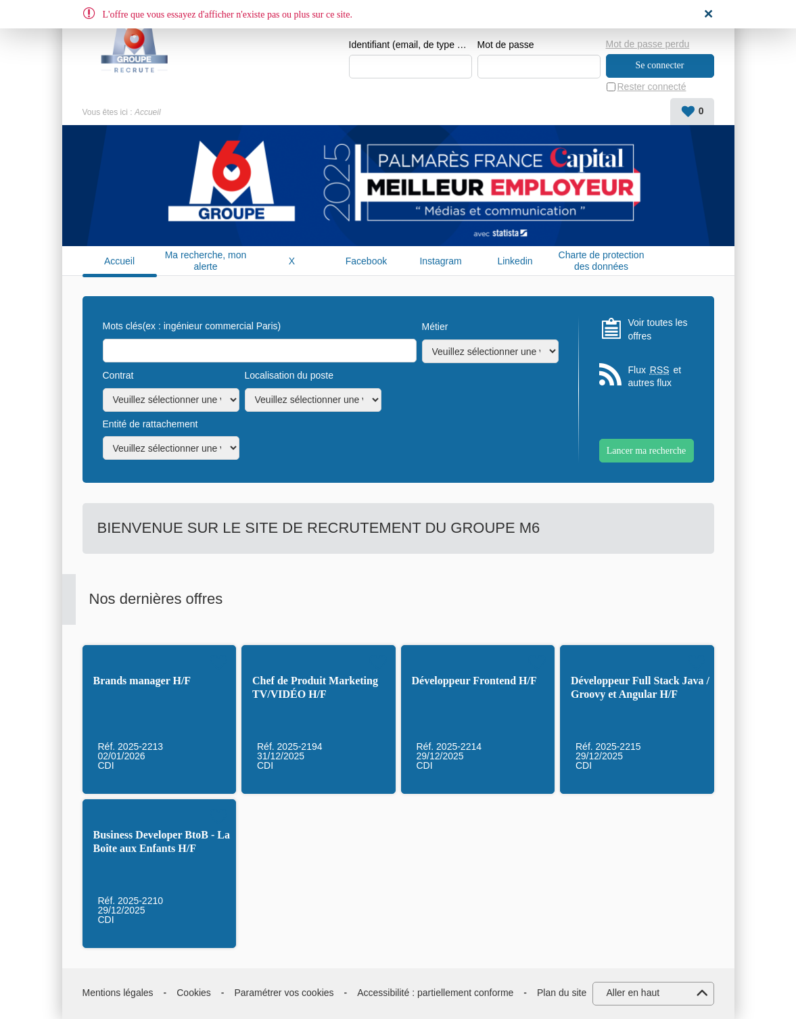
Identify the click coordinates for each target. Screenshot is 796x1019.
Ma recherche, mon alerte (206, 261)
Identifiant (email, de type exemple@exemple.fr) (410, 44)
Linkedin (514, 261)
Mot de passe (505, 44)
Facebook (366, 261)
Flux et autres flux (655, 376)
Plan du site (561, 992)
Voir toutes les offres (658, 329)
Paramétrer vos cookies (284, 992)
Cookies (194, 992)
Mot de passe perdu (648, 44)
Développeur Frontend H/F (474, 680)
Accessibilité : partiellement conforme (435, 992)
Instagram (440, 261)
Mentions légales (118, 992)
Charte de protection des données (602, 261)
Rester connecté (651, 86)
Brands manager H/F (142, 680)
